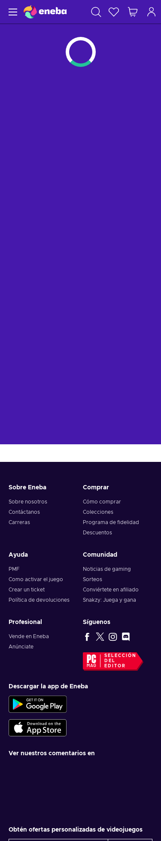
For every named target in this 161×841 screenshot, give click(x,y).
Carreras (19, 522)
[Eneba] (45, 11)
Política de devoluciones (39, 600)
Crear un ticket (27, 589)
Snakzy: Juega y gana (109, 600)
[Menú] (12, 12)
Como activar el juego (36, 579)
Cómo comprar (102, 501)
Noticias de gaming (107, 569)
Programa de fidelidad (111, 522)
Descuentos (97, 532)
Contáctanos (24, 512)
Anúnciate (21, 646)
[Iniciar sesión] (151, 12)
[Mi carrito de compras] (132, 12)
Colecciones (98, 512)
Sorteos (92, 579)
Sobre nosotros (28, 501)
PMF (14, 569)
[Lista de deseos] (113, 12)
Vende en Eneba (29, 636)
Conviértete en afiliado (111, 589)
